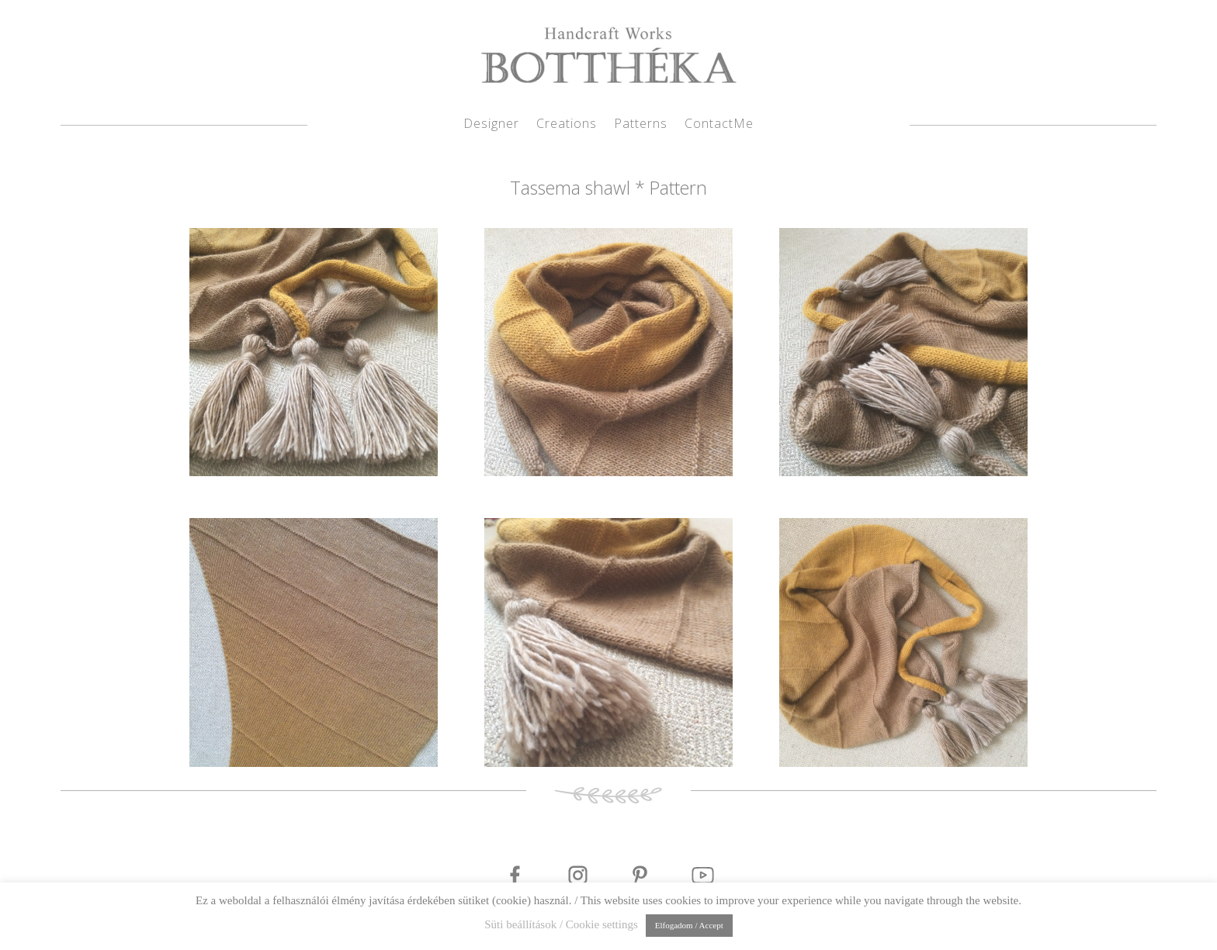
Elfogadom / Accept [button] (689, 925)
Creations (566, 125)
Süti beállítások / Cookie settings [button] (561, 924)
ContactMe (719, 125)
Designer (491, 125)
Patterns (640, 125)
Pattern (678, 187)
